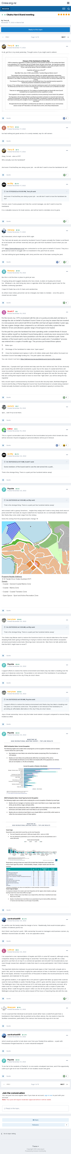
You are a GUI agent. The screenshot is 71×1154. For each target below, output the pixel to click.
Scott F (27, 462)
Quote (8, 118)
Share (35, 1120)
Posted (16, 48)
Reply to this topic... (12, 1108)
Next (64, 37)
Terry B (6, 20)
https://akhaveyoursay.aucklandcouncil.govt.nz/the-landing (40, 359)
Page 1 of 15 (35, 37)
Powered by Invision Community (35, 1151)
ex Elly (28, 500)
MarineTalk (20, 22)
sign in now (48, 1095)
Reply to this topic (35, 29)
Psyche (10, 488)
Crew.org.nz (9, 3)
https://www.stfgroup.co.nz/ (14, 248)
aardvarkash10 (13, 919)
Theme (35, 1146)
